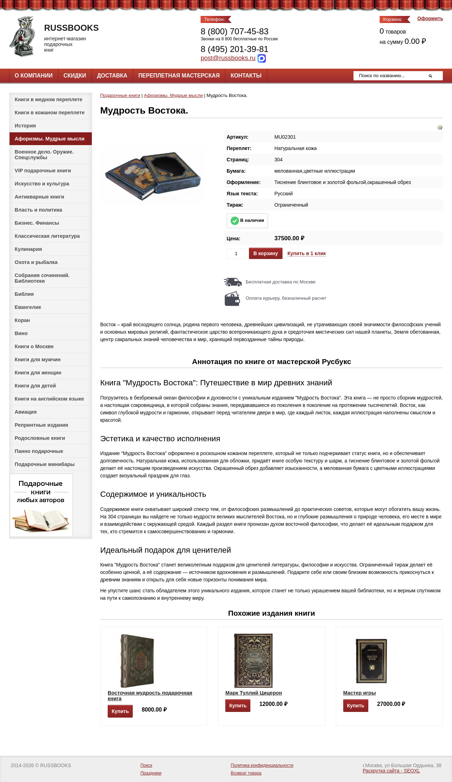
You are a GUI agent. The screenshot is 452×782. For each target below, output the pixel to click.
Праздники (151, 773)
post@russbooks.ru (228, 58)
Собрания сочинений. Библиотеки (42, 278)
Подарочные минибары (45, 464)
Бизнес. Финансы (37, 223)
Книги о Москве (34, 346)
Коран (22, 320)
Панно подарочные (39, 451)
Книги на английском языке (49, 399)
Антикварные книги (39, 197)
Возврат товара (246, 773)
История (25, 125)
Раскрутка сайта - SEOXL (391, 771)
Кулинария (28, 249)
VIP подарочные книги (43, 170)
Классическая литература (47, 236)
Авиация (26, 412)
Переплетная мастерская (179, 76)
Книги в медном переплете (49, 99)
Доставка (112, 76)
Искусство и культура (42, 183)
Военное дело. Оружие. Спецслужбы (44, 154)
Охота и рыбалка (36, 262)
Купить (120, 711)
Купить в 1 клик (306, 253)
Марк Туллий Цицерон (253, 693)
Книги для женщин (38, 372)
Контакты (246, 76)
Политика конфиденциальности (262, 765)
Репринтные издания (41, 425)
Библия (24, 294)
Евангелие (28, 307)
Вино (21, 333)
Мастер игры (359, 693)
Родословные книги (40, 438)
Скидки (75, 76)
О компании (34, 76)
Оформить (430, 18)
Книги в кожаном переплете (50, 112)
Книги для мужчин (38, 359)
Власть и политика (39, 210)
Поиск (146, 765)
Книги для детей (35, 386)
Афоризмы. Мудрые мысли (50, 139)
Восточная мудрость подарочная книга (150, 695)
